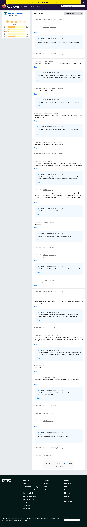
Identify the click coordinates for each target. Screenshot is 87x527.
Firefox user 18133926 (49, 406)
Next (70, 463)
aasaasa (45, 222)
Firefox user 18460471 (49, 54)
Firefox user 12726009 (49, 142)
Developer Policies (29, 496)
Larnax (45, 247)
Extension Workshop (30, 490)
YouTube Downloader (15, 13)
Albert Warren (47, 113)
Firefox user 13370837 (49, 327)
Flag (35, 32)
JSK (44, 421)
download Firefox (53, 2)
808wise (45, 255)
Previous (47, 463)
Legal (17, 514)
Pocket (66, 496)
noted (17, 518)
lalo (44, 413)
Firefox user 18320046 (49, 19)
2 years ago (60, 19)
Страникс (46, 27)
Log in (83, 2)
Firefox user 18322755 (49, 291)
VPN (65, 487)
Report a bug (27, 505)
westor (45, 280)
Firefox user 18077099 (49, 448)
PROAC (45, 377)
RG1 (44, 190)
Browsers (67, 484)
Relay (66, 490)
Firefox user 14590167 (49, 88)
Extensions (24, 7)
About (25, 484)
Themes (32, 7)
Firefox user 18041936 (49, 153)
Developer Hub (28, 493)
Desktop (46, 484)
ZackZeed (46, 455)
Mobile (46, 487)
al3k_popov (14, 15)
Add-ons (26, 480)
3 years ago (60, 365)
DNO (44, 161)
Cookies (11, 514)
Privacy (4, 514)
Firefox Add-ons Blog (30, 487)
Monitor (67, 493)
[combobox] (73, 6)
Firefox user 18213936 (49, 365)
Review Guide (27, 508)
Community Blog (28, 499)
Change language (69, 518)
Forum (25, 502)
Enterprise (47, 490)
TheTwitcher (46, 335)
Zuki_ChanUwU (47, 299)
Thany (45, 61)
